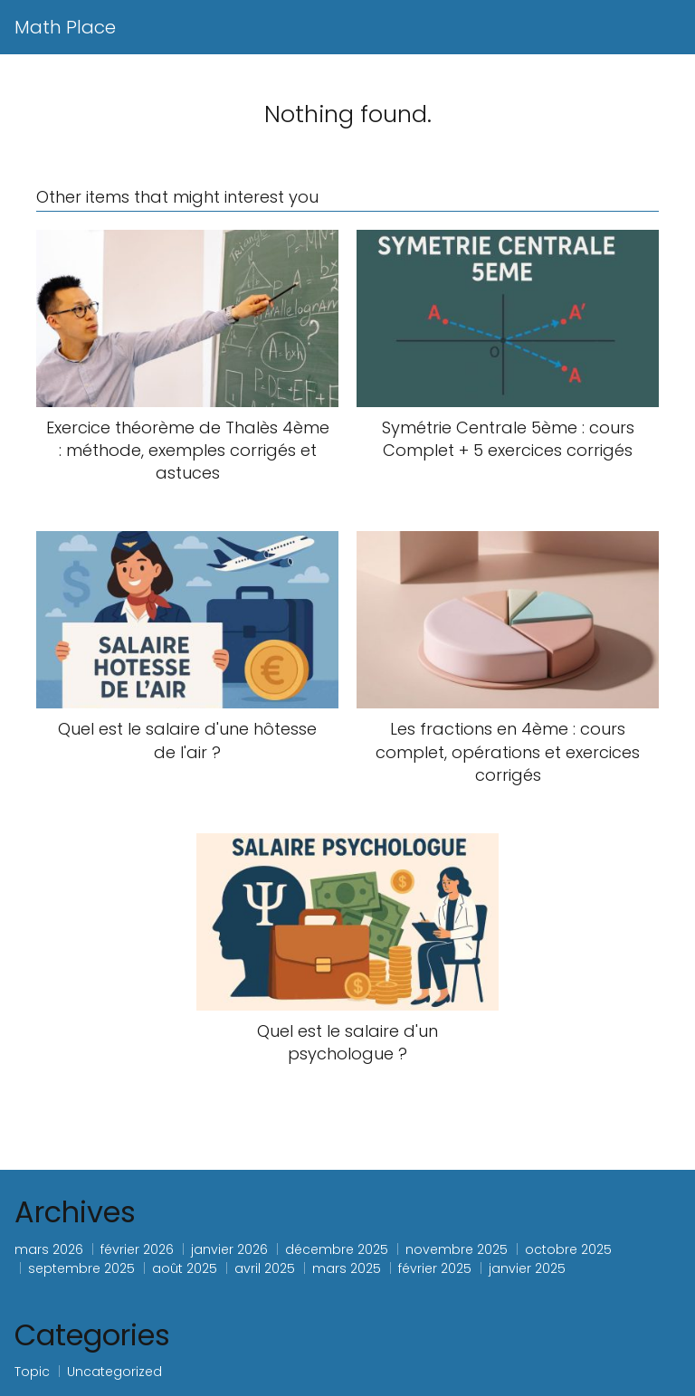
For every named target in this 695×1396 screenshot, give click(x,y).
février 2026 (137, 1249)
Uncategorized (114, 1372)
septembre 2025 (81, 1268)
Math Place (65, 27)
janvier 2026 (229, 1249)
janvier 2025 (527, 1268)
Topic (32, 1372)
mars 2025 (346, 1268)
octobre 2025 (568, 1249)
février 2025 (434, 1268)
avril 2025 (264, 1268)
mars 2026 (48, 1249)
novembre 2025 (456, 1249)
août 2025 (184, 1268)
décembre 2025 (336, 1249)
